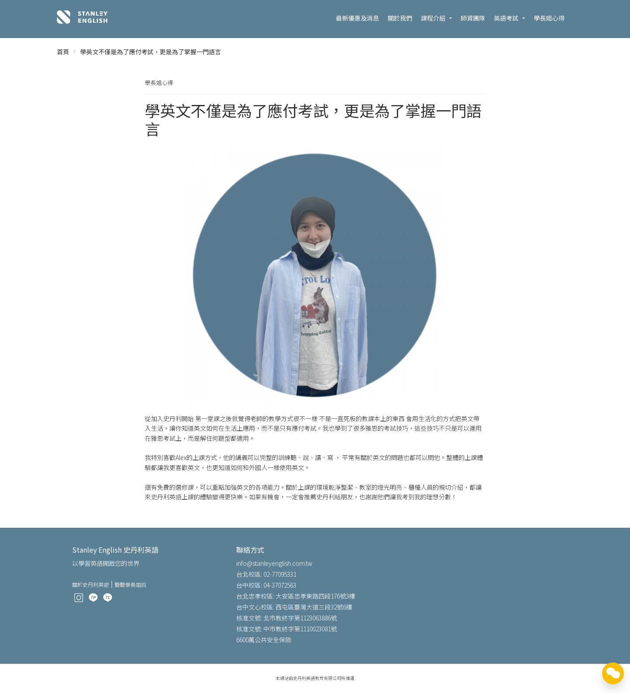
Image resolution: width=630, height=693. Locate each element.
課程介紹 (433, 18)
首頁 (63, 51)
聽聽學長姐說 (130, 584)
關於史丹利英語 (90, 584)
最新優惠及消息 (357, 18)
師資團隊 (473, 18)
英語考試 (506, 18)
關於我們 (400, 18)
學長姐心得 (549, 18)
